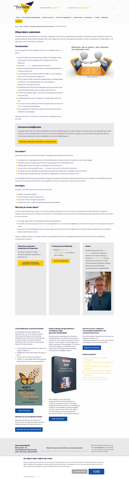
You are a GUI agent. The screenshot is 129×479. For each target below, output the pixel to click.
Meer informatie (24, 410)
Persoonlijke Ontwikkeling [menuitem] (31, 17)
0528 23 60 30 (54, 7)
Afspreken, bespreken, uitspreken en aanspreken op (37, 141)
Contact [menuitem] (19, 21)
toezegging (28, 65)
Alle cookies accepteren (96, 471)
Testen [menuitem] (97, 17)
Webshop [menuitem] (104, 17)
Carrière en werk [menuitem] (47, 17)
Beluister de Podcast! (91, 347)
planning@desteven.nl (83, 7)
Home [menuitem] (18, 17)
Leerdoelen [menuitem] (88, 17)
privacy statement (37, 476)
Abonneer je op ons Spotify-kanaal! (29, 429)
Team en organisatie (61, 261)
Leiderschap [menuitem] (77, 17)
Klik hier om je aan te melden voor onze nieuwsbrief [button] (64, 448)
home (16, 26)
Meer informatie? (58, 419)
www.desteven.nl (97, 258)
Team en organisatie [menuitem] (63, 17)
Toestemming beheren (79, 471)
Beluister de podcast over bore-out (95, 377)
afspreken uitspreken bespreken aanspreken (42, 26)
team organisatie (24, 26)
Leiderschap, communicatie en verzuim (96, 379)
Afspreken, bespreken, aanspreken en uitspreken (31, 263)
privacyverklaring (99, 447)
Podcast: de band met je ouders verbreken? (97, 371)
